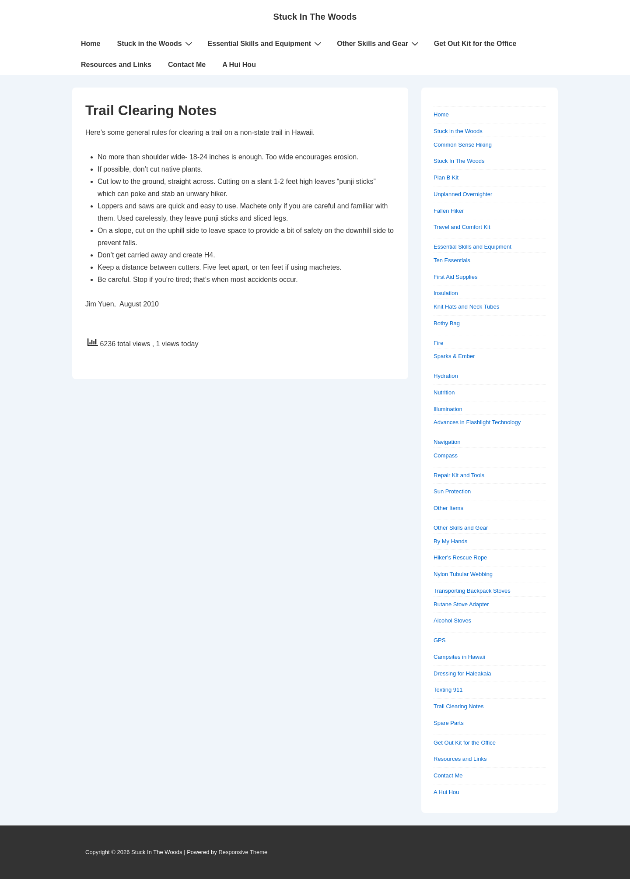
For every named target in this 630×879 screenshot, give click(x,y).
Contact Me (187, 64)
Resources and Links (116, 64)
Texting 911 (448, 689)
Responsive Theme (242, 852)
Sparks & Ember (454, 356)
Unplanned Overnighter (463, 194)
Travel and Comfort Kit (462, 227)
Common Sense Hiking (463, 144)
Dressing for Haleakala (462, 673)
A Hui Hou (239, 64)
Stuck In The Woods (315, 16)
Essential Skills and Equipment (266, 43)
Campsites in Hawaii (459, 657)
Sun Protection (452, 491)
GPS (439, 640)
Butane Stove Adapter (461, 604)
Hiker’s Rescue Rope (460, 557)
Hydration (446, 376)
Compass (446, 455)
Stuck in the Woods (155, 43)
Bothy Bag (447, 323)
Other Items (448, 508)
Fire (438, 343)
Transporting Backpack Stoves (472, 590)
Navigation (447, 442)
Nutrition (444, 392)
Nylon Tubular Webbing (463, 574)
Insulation (446, 293)
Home (90, 43)
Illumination (448, 409)
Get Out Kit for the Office (475, 43)
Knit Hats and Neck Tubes (466, 306)
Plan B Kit (446, 177)
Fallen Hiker (449, 210)
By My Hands (450, 541)
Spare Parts (449, 723)
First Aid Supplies (455, 277)
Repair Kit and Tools (459, 475)
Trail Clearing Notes (458, 706)
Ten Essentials (452, 260)
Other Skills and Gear (379, 43)
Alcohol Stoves (452, 620)
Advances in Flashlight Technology (477, 422)
